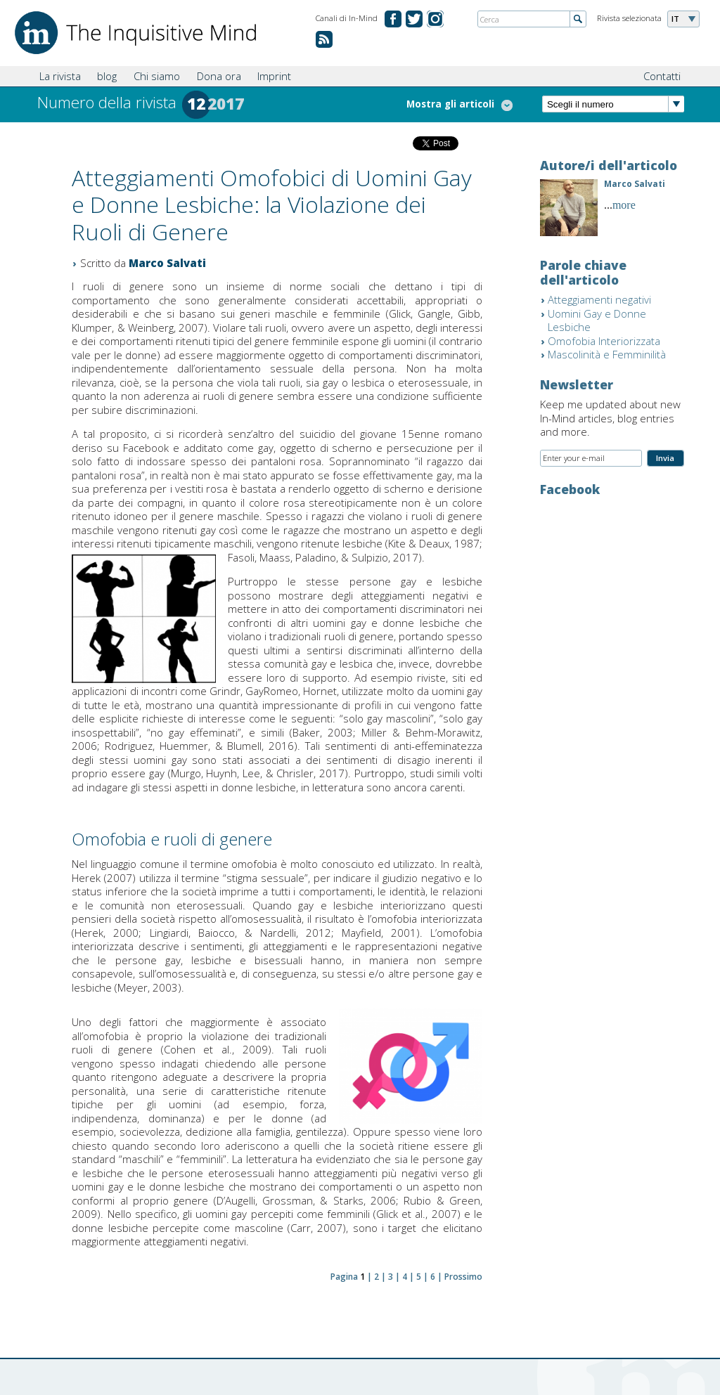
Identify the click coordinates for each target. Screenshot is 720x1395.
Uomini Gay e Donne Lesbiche (597, 320)
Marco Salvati (167, 263)
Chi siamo (157, 76)
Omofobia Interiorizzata (604, 341)
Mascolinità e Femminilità (607, 354)
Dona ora (219, 76)
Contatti (662, 76)
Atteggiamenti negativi (599, 299)
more (624, 205)
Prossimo (463, 1277)
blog (107, 76)
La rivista (60, 76)
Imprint (274, 76)
